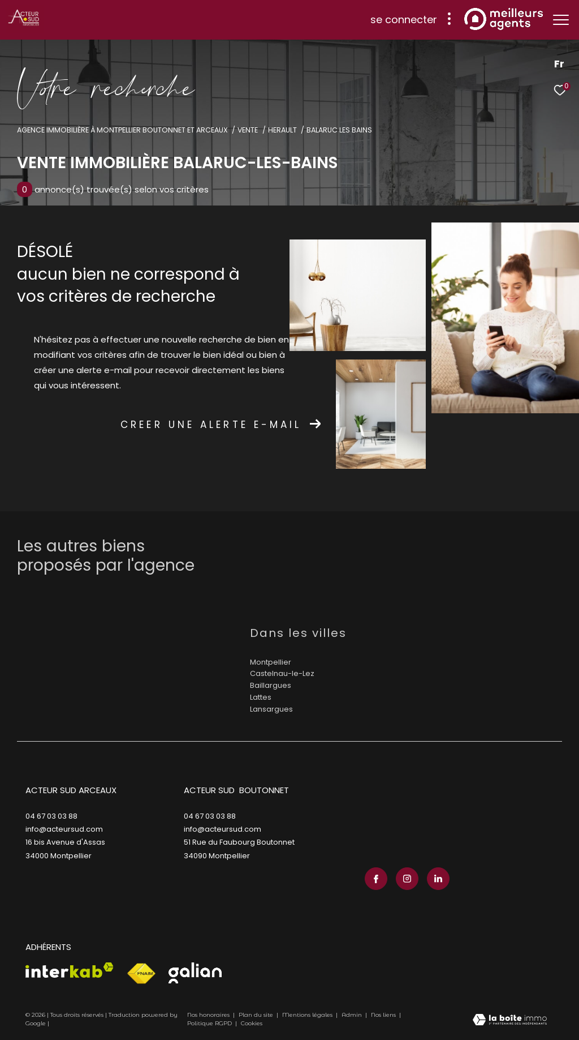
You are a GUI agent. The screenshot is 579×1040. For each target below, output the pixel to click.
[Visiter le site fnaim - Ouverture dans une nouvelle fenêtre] (141, 973)
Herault (282, 130)
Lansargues (271, 709)
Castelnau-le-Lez (282, 673)
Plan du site (257, 1014)
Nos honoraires (208, 1014)
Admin (353, 1014)
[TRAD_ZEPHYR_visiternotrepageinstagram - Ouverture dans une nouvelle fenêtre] (407, 878)
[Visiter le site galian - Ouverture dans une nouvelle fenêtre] (195, 972)
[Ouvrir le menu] (561, 20)
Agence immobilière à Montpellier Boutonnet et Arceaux (122, 130)
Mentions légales (308, 1014)
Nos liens (384, 1014)
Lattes (260, 697)
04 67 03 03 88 (51, 816)
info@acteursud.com (64, 829)
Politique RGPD (209, 1023)
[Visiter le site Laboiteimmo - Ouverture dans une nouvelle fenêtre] (510, 1021)
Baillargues (270, 685)
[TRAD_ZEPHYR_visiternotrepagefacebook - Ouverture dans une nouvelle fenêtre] (376, 878)
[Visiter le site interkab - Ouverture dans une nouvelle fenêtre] (69, 970)
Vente (247, 130)
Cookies (251, 1023)
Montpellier (270, 662)
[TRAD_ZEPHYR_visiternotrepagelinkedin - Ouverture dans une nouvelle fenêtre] (438, 878)
